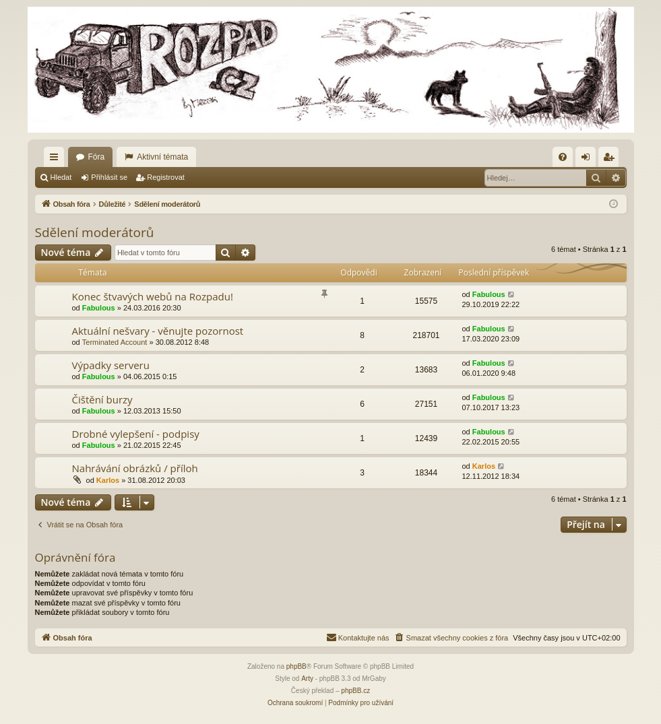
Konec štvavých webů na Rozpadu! (152, 296)
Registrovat (166, 177)
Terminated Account (115, 342)
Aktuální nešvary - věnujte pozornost (158, 330)
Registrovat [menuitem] (611, 159)
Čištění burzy (102, 399)
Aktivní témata (162, 157)
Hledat (61, 177)
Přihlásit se (109, 177)
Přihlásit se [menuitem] (588, 159)
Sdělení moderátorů (94, 232)
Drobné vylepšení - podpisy (135, 433)
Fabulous (98, 308)
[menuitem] (563, 157)
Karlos (107, 480)
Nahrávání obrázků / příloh (135, 468)
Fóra (96, 157)
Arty (307, 678)
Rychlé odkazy (56, 159)
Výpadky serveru (111, 365)
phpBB (296, 666)
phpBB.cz (355, 690)
